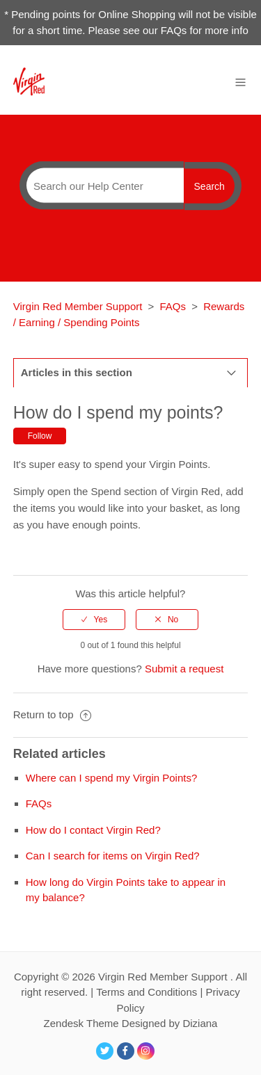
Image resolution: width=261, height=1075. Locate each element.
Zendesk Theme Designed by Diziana (131, 1023)
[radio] (94, 619)
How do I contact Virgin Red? (93, 830)
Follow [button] (40, 436)
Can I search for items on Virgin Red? (113, 856)
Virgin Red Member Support (79, 306)
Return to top (52, 714)
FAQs (173, 306)
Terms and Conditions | (150, 992)
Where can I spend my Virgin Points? (112, 778)
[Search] (101, 185)
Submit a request (184, 668)
